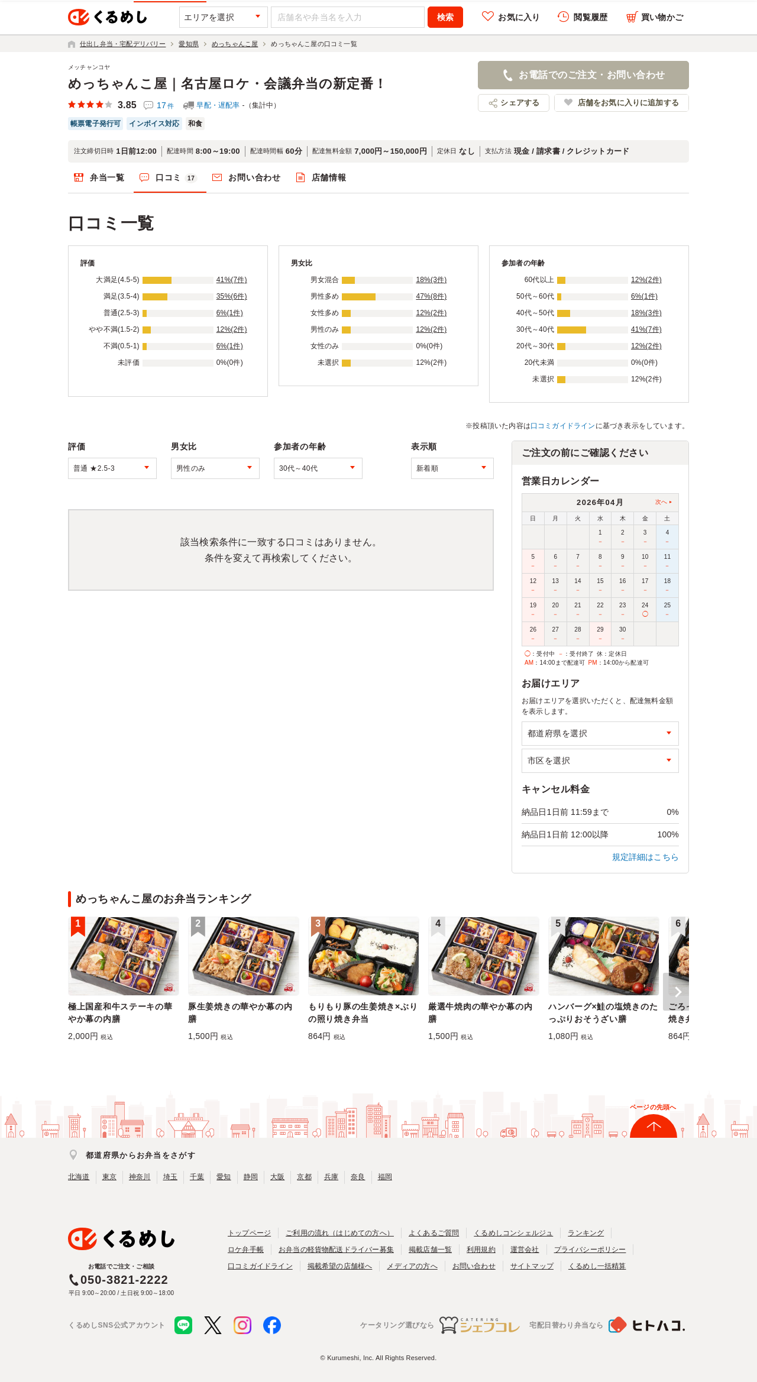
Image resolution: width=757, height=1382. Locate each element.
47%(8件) (431, 296)
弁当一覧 (107, 177)
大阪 (277, 1177)
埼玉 (170, 1177)
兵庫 (331, 1177)
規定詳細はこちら (646, 857)
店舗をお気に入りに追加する (628, 102)
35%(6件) (231, 296)
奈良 (358, 1177)
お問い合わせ (254, 177)
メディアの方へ (412, 1266)
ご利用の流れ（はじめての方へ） (340, 1233)
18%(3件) (431, 280)
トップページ (249, 1233)
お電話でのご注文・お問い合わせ (592, 75)
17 (165, 105)
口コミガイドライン (563, 426)
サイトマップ (532, 1266)
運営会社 (524, 1249)
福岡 (385, 1177)
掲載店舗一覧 (430, 1249)
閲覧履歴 (590, 17)
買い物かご (662, 17)
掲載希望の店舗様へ (340, 1266)
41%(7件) (231, 280)
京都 (304, 1177)
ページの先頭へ (653, 1107)
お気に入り (519, 17)
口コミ (177, 178)
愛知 (223, 1177)
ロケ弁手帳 (246, 1249)
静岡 (251, 1177)
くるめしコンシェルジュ (513, 1233)
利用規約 (481, 1249)
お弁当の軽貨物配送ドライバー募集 (336, 1249)
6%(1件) (229, 313)
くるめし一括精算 (597, 1266)
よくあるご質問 (434, 1233)
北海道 (79, 1177)
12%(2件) (231, 329)
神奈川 (140, 1177)
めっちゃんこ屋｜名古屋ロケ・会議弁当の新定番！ (227, 83)
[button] (676, 992)
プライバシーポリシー (590, 1249)
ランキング (586, 1233)
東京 (109, 1177)
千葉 (197, 1177)
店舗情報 (329, 177)
